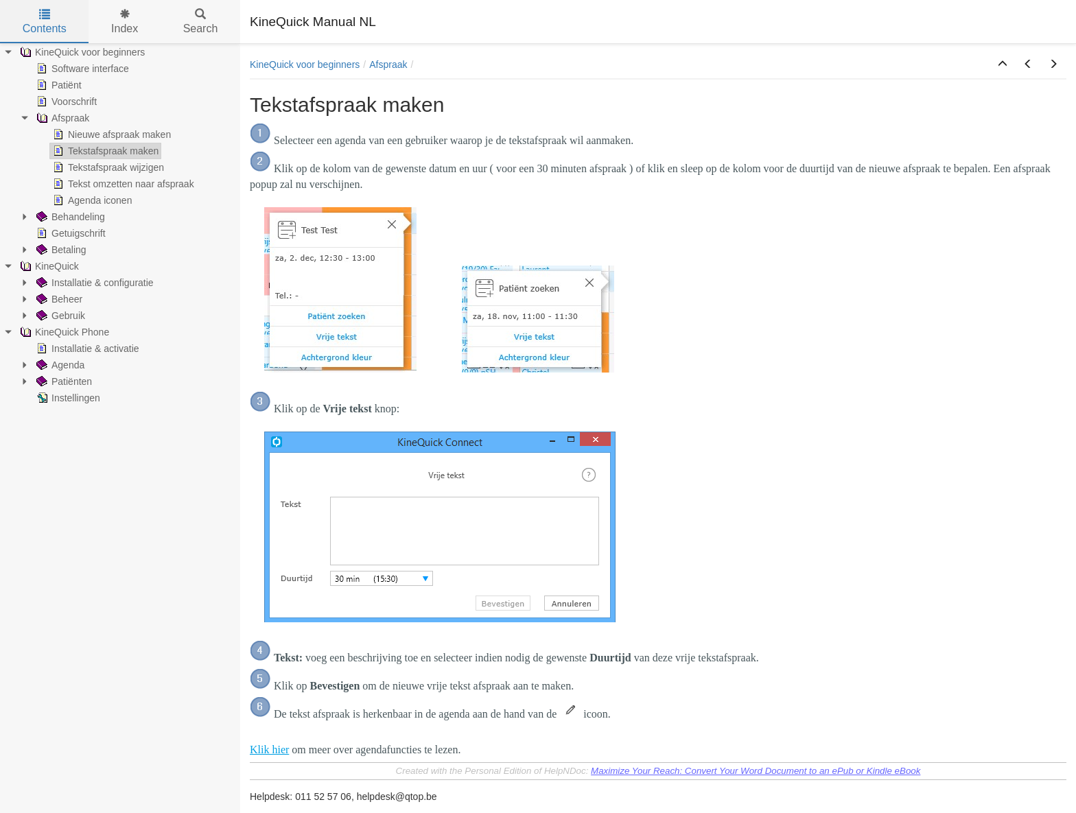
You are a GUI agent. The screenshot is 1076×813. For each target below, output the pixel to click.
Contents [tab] (45, 21)
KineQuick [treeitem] (48, 266)
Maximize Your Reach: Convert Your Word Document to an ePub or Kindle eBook (755, 771)
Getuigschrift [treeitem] (70, 233)
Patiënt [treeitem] (58, 85)
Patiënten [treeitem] (63, 381)
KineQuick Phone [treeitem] (63, 332)
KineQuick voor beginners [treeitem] (81, 52)
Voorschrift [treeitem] (65, 101)
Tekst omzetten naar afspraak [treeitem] (122, 184)
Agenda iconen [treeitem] (91, 200)
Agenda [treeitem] (59, 365)
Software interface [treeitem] (81, 68)
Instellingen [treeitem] (67, 398)
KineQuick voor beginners (305, 64)
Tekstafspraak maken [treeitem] (104, 151)
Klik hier (269, 749)
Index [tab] (124, 21)
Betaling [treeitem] (60, 249)
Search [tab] (200, 21)
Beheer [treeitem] (58, 299)
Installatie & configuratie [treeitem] (94, 282)
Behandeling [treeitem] (69, 217)
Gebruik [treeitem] (59, 315)
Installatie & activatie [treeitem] (86, 348)
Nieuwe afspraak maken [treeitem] (110, 134)
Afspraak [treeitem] (61, 118)
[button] (1003, 64)
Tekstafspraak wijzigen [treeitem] (107, 167)
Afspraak (388, 64)
